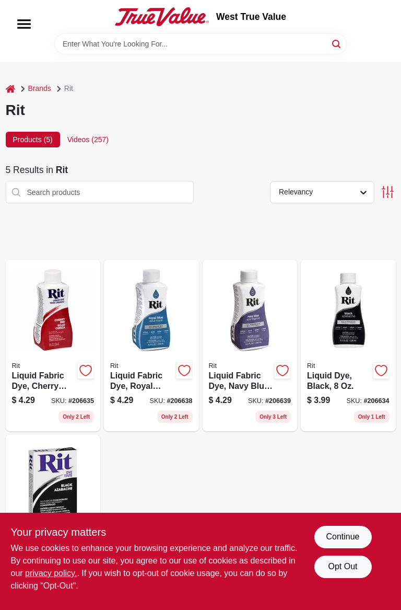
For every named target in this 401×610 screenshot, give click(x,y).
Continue (342, 536)
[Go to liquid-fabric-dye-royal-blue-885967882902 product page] (151, 345)
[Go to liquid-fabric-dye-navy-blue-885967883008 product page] (250, 345)
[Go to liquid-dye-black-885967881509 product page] (348, 345)
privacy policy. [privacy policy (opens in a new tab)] (51, 573)
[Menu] (24, 24)
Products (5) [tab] (33, 139)
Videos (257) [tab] (88, 139)
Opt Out (342, 566)
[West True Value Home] (162, 16)
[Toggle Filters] (388, 192)
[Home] (10, 88)
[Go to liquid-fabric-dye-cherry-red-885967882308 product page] (53, 345)
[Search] (337, 43)
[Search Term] (200, 43)
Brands (39, 88)
